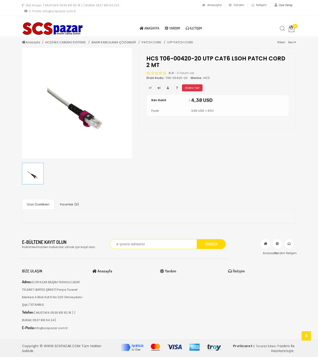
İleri (292, 42)
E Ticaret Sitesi (264, 346)
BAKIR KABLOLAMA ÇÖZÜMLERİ (114, 42)
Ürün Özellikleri (38, 204)
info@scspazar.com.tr (50, 11)
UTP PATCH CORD (180, 42)
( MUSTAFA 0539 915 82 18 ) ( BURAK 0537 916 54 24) (70, 5)
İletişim (259, 5)
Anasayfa (212, 5)
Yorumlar (69, 204)
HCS (206, 78)
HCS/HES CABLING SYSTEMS (65, 42)
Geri (281, 42)
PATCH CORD (152, 42)
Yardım (236, 5)
